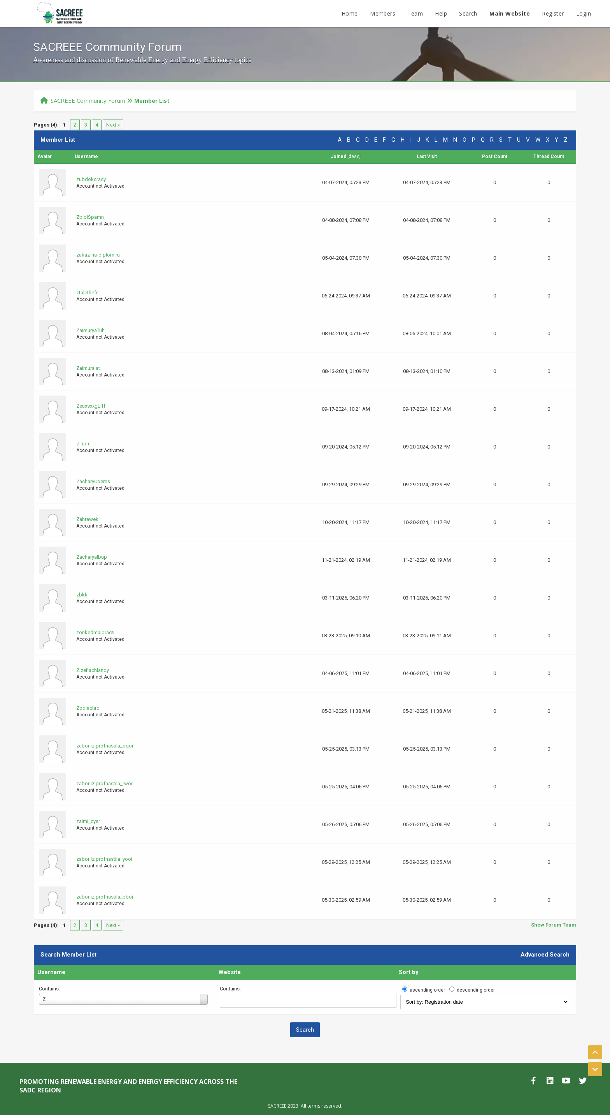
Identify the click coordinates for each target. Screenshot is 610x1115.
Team (415, 13)
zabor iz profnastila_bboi (104, 897)
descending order (476, 990)
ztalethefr (87, 292)
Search (468, 13)
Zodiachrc (87, 708)
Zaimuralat (88, 368)
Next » (113, 125)
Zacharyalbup (91, 557)
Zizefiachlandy (92, 670)
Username (51, 972)
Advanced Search (545, 954)
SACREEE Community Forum (88, 100)
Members (382, 13)
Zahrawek (87, 519)
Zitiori (82, 444)
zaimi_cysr (88, 821)
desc (354, 156)
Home (350, 13)
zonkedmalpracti (95, 632)
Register (553, 13)
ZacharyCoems (93, 481)
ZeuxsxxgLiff (90, 406)
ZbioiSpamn (90, 217)
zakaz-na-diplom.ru (98, 255)
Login (583, 13)
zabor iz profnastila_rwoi (104, 783)
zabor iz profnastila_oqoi (104, 746)
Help (441, 13)
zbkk (82, 595)
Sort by (409, 972)
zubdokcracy (91, 179)
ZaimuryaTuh (90, 330)
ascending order (427, 990)
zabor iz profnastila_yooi (104, 859)
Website (229, 972)
